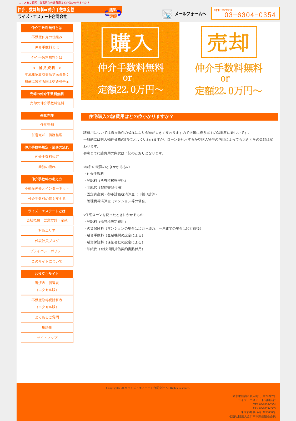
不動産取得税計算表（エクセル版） (47, 303)
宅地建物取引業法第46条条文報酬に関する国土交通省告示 (47, 74)
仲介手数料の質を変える (47, 199)
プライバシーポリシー (47, 251)
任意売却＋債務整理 (47, 135)
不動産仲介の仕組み (47, 37)
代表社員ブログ (47, 241)
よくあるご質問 (47, 317)
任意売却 (47, 125)
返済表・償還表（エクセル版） (47, 286)
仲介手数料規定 (47, 157)
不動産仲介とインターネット (47, 188)
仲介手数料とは (47, 47)
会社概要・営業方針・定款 (47, 220)
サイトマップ (47, 338)
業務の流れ (47, 167)
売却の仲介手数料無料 (47, 103)
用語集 (47, 327)
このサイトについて (47, 261)
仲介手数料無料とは (47, 58)
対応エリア (47, 230)
